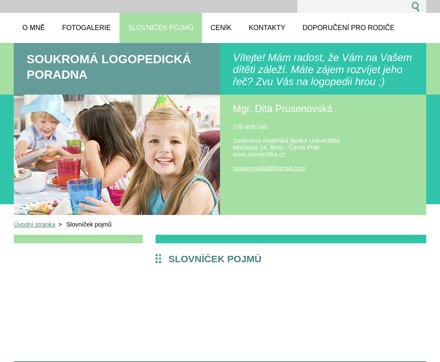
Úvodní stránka (34, 224)
